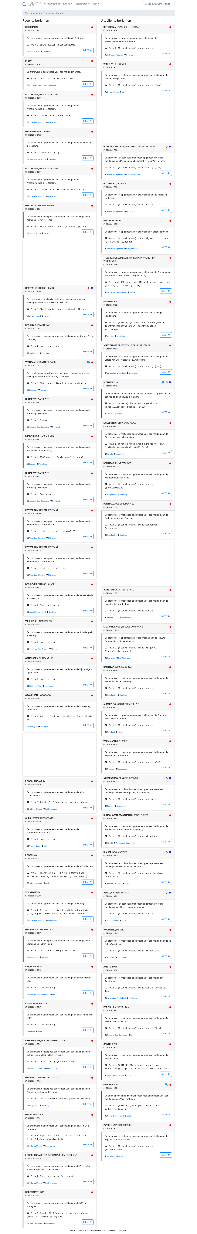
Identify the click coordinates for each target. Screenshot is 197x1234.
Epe (53, 994)
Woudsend (121, 958)
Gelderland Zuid (35, 686)
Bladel (126, 883)
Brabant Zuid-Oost (36, 1068)
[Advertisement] (59, 261)
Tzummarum (122, 769)
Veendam (44, 390)
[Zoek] (159, 3)
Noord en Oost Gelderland (39, 427)
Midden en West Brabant (38, 85)
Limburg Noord (35, 233)
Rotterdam (52, 122)
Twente (32, 1031)
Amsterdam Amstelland (116, 373)
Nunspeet (56, 427)
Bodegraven (50, 1223)
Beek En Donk (51, 1068)
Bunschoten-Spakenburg (125, 843)
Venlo (124, 92)
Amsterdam (133, 373)
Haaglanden (33, 353)
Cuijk (45, 846)
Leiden (48, 883)
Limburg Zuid (34, 52)
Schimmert (46, 52)
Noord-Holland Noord (37, 159)
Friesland (110, 769)
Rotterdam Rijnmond (37, 122)
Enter (40, 1031)
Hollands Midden (35, 809)
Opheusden (48, 686)
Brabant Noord (34, 846)
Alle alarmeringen (52, 3)
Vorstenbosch (127, 618)
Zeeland (32, 464)
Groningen (33, 390)
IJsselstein (120, 454)
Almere (120, 732)
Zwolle (120, 1156)
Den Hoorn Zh (50, 1146)
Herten (46, 233)
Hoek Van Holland (133, 174)
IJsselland (111, 1156)
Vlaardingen (52, 920)
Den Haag (45, 353)
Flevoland (111, 732)
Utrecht (110, 454)
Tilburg (54, 649)
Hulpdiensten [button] (81, 3)
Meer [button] (94, 3)
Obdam (129, 1075)
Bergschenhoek (132, 249)
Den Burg (52, 159)
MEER (87, 50)
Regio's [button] (67, 3)
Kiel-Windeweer (124, 658)
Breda (53, 85)
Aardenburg (121, 806)
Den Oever (53, 612)
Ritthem (120, 414)
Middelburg (42, 464)
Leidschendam (51, 809)
